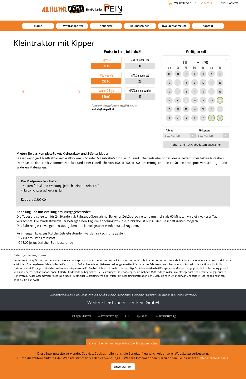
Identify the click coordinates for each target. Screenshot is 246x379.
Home (38, 26)
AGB (127, 316)
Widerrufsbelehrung (108, 316)
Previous (22, 92)
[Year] (205, 62)
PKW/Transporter (72, 26)
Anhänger (106, 26)
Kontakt (208, 26)
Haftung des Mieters (81, 316)
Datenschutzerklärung (165, 316)
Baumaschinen (140, 26)
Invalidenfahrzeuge (173, 26)
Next (78, 92)
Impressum (141, 316)
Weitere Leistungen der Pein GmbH (123, 302)
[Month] (190, 62)
